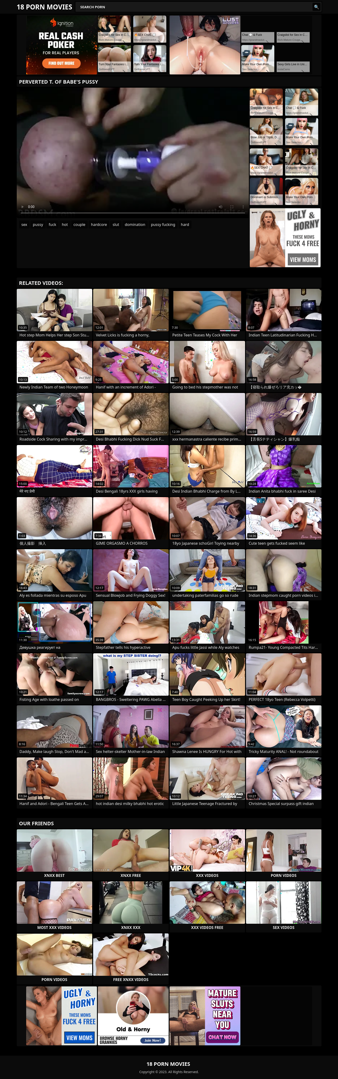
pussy (38, 224)
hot (65, 224)
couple (79, 224)
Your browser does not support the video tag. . (133, 153)
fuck (52, 224)
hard (185, 224)
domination (135, 224)
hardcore (99, 224)
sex (24, 224)
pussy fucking (163, 224)
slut (116, 224)
